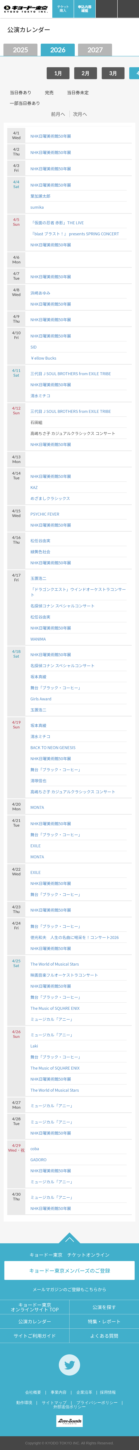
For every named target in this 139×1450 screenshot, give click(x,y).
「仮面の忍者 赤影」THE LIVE (57, 222)
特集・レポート (104, 1321)
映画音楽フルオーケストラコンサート (64, 975)
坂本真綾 (38, 676)
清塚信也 (38, 780)
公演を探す (104, 1307)
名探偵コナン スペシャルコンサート (62, 606)
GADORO (38, 1159)
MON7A (37, 807)
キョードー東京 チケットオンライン (69, 1254)
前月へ (58, 114)
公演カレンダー (34, 1321)
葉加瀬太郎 (40, 196)
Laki (34, 1046)
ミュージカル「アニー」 (52, 1019)
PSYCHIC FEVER (44, 514)
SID (33, 347)
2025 (20, 50)
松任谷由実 (40, 540)
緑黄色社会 (40, 551)
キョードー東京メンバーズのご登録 (69, 1270)
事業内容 (59, 1392)
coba (34, 1148)
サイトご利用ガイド (35, 1335)
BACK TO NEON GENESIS (52, 747)
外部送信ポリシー (69, 1407)
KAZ (34, 487)
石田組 (36, 422)
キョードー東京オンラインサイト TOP (35, 1307)
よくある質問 (104, 1335)
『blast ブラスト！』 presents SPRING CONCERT (74, 233)
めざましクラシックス (50, 498)
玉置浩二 (38, 578)
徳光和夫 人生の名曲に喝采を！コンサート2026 (74, 937)
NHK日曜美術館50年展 (50, 136)
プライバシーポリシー (97, 1402)
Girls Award (40, 698)
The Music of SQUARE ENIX (55, 1008)
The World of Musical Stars (54, 964)
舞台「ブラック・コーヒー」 (56, 687)
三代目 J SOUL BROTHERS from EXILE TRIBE (70, 373)
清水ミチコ (40, 395)
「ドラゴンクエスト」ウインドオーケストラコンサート (78, 591)
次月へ (80, 114)
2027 (95, 50)
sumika (37, 207)
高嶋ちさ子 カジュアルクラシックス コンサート (72, 433)
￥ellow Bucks (43, 358)
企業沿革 (84, 1392)
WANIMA (38, 639)
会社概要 (33, 1392)
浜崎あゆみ (40, 293)
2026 (57, 50)
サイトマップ (54, 1402)
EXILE (35, 845)
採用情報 (108, 1392)
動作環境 (24, 1402)
